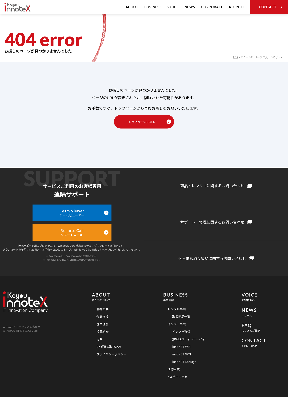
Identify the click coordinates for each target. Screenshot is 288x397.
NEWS (190, 7)
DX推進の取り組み (108, 346)
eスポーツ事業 (177, 376)
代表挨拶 (102, 316)
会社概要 (102, 309)
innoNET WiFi (181, 346)
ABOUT (132, 7)
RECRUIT (236, 7)
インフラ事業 (177, 324)
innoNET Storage (184, 361)
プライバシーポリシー (111, 354)
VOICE (173, 7)
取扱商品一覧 (181, 316)
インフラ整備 (181, 331)
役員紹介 (102, 331)
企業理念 (102, 324)
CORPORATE (212, 7)
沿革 (99, 339)
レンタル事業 (177, 309)
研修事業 (174, 369)
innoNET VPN (181, 354)
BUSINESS (152, 7)
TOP (235, 57)
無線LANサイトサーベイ (188, 339)
